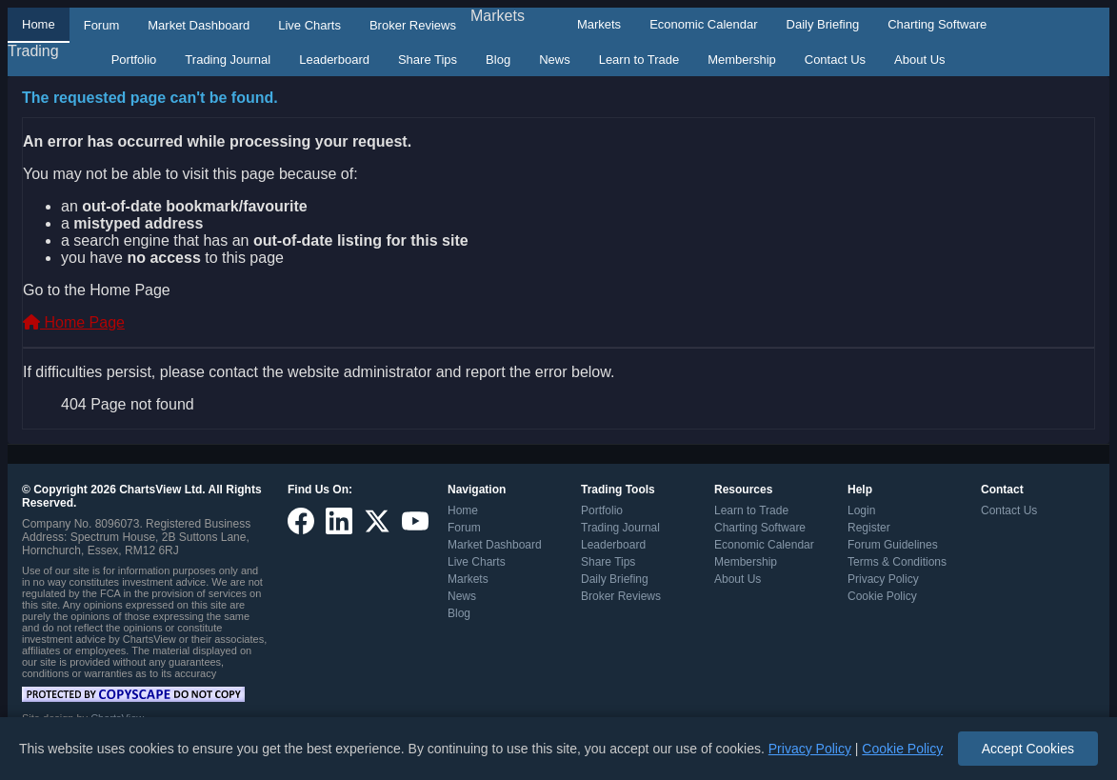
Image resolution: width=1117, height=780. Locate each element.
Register (869, 527)
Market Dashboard (198, 25)
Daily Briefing (823, 24)
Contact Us (835, 59)
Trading (33, 51)
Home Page (74, 322)
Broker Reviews (412, 25)
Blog (498, 59)
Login (861, 510)
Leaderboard (334, 59)
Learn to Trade (639, 59)
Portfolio (134, 59)
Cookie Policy (882, 596)
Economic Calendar (703, 24)
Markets (497, 16)
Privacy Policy (883, 579)
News (554, 59)
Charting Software (937, 24)
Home (38, 24)
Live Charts (309, 25)
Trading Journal (227, 59)
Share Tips (427, 59)
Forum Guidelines (893, 544)
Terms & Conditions (897, 562)
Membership (742, 59)
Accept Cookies (1028, 748)
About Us (919, 59)
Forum (102, 25)
